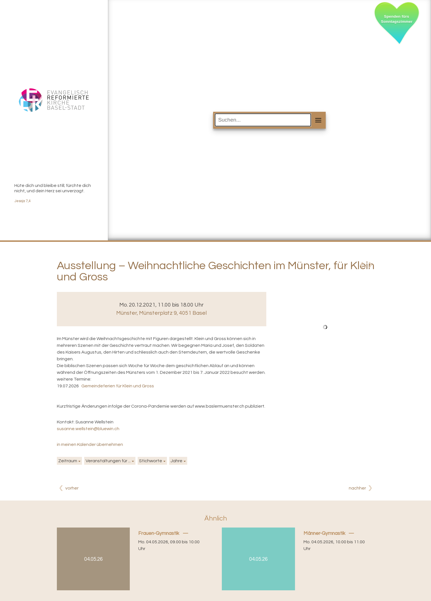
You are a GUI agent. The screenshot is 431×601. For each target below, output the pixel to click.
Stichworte (150, 461)
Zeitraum (67, 461)
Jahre (176, 461)
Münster (161, 313)
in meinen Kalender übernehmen (90, 444)
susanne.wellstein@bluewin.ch (88, 428)
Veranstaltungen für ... (108, 461)
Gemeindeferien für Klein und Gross (117, 386)
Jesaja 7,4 (22, 201)
